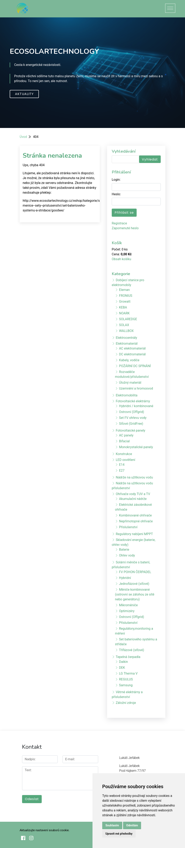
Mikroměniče (128, 605)
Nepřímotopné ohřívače (136, 521)
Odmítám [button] (132, 825)
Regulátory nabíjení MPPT (134, 534)
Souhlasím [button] (112, 825)
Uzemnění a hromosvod (136, 388)
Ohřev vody (127, 555)
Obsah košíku (121, 259)
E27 (121, 470)
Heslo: (116, 194)
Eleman (124, 290)
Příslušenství (128, 527)
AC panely (126, 435)
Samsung (126, 685)
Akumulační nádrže (133, 499)
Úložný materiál (130, 382)
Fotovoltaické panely (130, 430)
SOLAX (124, 325)
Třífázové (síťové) (131, 650)
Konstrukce (124, 454)
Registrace (119, 223)
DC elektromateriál (132, 354)
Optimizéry (126, 611)
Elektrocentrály (126, 338)
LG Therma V (128, 673)
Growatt (124, 301)
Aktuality (24, 94)
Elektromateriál (127, 343)
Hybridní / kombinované (136, 406)
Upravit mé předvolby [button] (118, 833)
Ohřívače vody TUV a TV (133, 494)
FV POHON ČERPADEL (135, 572)
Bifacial (124, 441)
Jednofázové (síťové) (134, 584)
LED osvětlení (125, 460)
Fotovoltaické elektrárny (133, 401)
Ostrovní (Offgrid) (131, 412)
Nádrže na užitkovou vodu (134, 477)
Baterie (124, 549)
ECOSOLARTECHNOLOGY (54, 51)
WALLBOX (126, 331)
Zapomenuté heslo (125, 228)
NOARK (124, 313)
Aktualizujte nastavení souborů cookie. (44, 830)
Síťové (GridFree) (131, 424)
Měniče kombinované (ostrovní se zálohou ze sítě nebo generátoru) (134, 594)
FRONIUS (125, 296)
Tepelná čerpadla (128, 657)
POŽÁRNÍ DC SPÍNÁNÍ (135, 366)
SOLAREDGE (128, 319)
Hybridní (125, 578)
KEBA (123, 307)
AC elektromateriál (132, 348)
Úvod (23, 137)
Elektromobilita (126, 395)
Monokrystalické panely (136, 447)
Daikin (123, 662)
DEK (122, 668)
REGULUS (126, 679)
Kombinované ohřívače (135, 515)
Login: (116, 180)
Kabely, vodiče (129, 360)
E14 (121, 465)
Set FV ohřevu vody (133, 418)
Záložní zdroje (126, 703)
